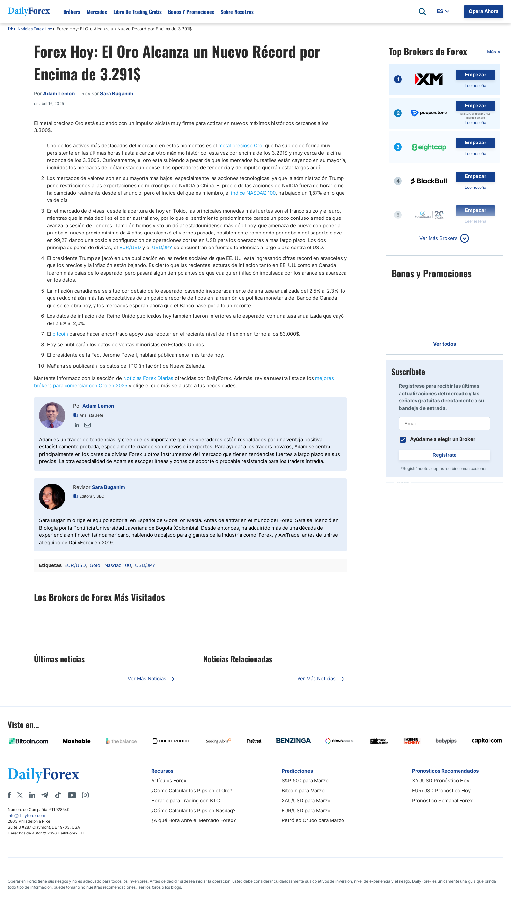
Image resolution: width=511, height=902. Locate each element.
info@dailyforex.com (26, 815)
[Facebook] (9, 795)
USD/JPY (162, 247)
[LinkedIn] (32, 795)
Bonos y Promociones (191, 12)
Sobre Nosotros (237, 12)
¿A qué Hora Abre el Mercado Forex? (193, 820)
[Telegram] (44, 795)
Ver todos (444, 344)
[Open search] (422, 12)
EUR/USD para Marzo (306, 810)
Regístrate (444, 455)
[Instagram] (85, 795)
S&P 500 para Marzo (305, 780)
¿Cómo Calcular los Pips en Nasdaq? (193, 810)
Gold (95, 565)
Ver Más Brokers (438, 238)
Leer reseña (475, 85)
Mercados (97, 12)
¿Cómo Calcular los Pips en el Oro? (191, 791)
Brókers (71, 12)
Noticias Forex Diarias (148, 378)
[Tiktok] (58, 795)
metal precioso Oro (240, 146)
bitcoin (60, 334)
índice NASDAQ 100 (253, 193)
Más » (493, 52)
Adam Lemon (98, 406)
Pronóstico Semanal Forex (442, 800)
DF (10, 29)
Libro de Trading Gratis (137, 12)
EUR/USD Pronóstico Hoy (441, 791)
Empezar (475, 74)
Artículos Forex (168, 780)
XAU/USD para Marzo (306, 800)
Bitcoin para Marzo (303, 791)
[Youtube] (72, 795)
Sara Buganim (108, 487)
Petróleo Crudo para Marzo (313, 820)
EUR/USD (130, 247)
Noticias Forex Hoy (35, 28)
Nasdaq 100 (117, 565)
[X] (20, 795)
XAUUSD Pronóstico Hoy (440, 780)
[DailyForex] (44, 775)
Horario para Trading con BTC (185, 800)
